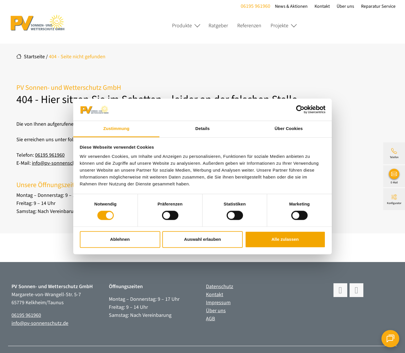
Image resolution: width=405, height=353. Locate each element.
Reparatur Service (377, 6)
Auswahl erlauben (202, 239)
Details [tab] (202, 128)
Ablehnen (120, 239)
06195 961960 (254, 6)
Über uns (344, 6)
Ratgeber (218, 25)
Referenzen (249, 25)
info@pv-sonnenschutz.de (60, 163)
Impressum (218, 302)
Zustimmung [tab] (116, 128)
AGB (210, 318)
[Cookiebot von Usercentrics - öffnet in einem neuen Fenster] (300, 109)
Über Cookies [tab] (289, 128)
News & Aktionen (290, 6)
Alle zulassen (285, 239)
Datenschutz (219, 286)
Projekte (279, 25)
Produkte (182, 25)
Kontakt (321, 6)
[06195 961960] (394, 153)
